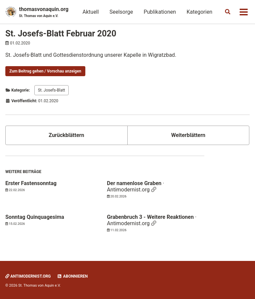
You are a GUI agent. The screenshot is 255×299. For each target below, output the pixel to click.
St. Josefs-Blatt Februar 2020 (60, 33)
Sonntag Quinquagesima (34, 217)
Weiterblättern (188, 135)
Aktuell (91, 12)
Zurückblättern (66, 135)
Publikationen (160, 12)
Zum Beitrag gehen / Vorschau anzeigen (45, 71)
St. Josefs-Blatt (51, 90)
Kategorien (199, 12)
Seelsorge (121, 12)
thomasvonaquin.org (43, 12)
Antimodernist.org (28, 276)
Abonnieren (72, 276)
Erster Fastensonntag (31, 183)
